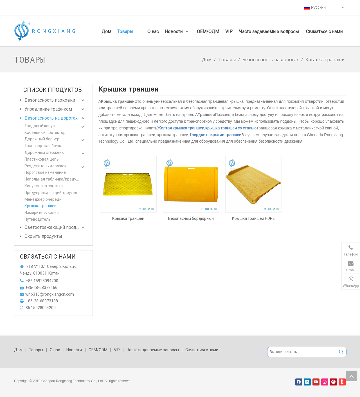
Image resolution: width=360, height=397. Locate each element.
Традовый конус (39, 126)
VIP (117, 350)
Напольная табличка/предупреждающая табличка (55, 179)
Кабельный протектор (45, 132)
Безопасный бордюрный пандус (191, 218)
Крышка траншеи (40, 206)
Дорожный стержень (44, 152)
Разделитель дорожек (45, 166)
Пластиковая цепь (41, 159)
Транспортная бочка (43, 145)
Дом (18, 350)
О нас (55, 350)
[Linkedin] (307, 381)
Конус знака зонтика (43, 186)
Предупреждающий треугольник (55, 192)
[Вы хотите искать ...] (301, 352)
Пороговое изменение (45, 172)
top (351, 376)
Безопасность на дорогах (51, 118)
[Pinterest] (333, 381)
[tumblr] (342, 381)
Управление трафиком (48, 109)
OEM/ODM (98, 350)
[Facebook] (298, 381)
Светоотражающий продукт (53, 227)
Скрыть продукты (43, 236)
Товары (36, 350)
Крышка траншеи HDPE (253, 218)
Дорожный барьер (41, 139)
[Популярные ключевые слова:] (341, 352)
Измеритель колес (41, 212)
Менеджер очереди (43, 199)
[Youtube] (316, 381)
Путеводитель (37, 219)
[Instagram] (324, 381)
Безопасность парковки (49, 100)
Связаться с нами (201, 350)
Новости (74, 350)
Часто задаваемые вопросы (153, 350)
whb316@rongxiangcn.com (49, 294)
